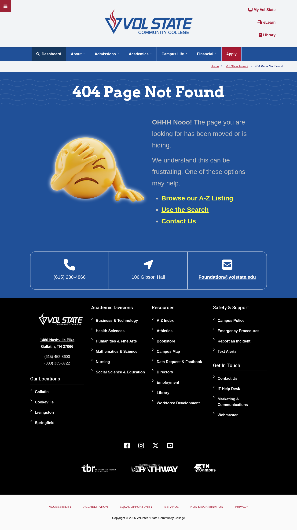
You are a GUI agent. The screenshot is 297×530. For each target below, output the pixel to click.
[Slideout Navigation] (5, 6)
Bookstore (166, 341)
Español (172, 506)
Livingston (44, 412)
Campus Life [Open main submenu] (174, 54)
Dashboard (48, 54)
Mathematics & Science (116, 351)
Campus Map (168, 351)
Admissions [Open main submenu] (107, 54)
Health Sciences (110, 331)
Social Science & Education (120, 372)
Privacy (242, 506)
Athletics (164, 331)
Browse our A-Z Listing (197, 198)
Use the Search (185, 209)
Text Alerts (227, 351)
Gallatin (42, 392)
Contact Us (178, 221)
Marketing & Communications (233, 402)
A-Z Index (165, 321)
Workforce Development (178, 403)
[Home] (148, 21)
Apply (231, 54)
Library (267, 35)
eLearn (266, 22)
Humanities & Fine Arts (116, 341)
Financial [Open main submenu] (207, 54)
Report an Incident (234, 341)
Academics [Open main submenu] (140, 54)
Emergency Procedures (239, 331)
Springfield (45, 423)
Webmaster (228, 415)
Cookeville (44, 402)
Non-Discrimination (207, 506)
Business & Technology (117, 321)
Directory (165, 372)
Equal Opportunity (136, 506)
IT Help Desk (229, 389)
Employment (168, 382)
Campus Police (231, 321)
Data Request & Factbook (179, 362)
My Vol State (261, 10)
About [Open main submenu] (78, 54)
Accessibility (59, 506)
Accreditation (95, 506)
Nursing (103, 362)
